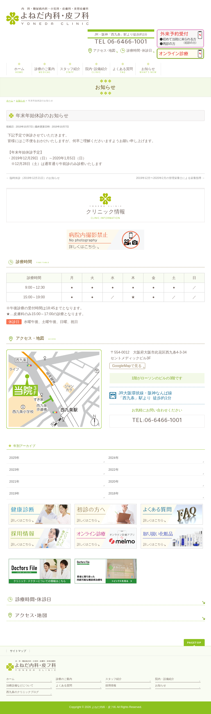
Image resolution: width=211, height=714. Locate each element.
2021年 (14, 481)
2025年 (14, 457)
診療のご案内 (64, 679)
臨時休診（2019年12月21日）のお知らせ (33, 178)
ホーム (10, 679)
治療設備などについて (19, 685)
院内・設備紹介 (164, 679)
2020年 (113, 481)
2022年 (113, 469)
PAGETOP (194, 642)
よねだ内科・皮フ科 (104, 707)
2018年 (113, 493)
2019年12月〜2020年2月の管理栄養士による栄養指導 (170, 178)
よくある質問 (64, 685)
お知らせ (160, 685)
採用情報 (110, 685)
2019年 (14, 493)
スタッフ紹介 (113, 679)
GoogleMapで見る (127, 366)
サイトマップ (18, 651)
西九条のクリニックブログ (22, 692)
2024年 (113, 457)
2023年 (14, 469)
